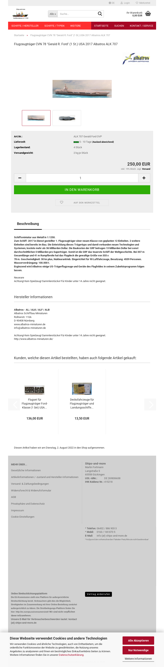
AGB (13, 497)
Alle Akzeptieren (138, 640)
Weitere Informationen (138, 658)
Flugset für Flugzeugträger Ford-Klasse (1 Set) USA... (35, 403)
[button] (112, 3)
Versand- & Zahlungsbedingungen (30, 483)
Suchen (119, 25)
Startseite (101, 25)
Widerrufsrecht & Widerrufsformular (31, 490)
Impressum (17, 510)
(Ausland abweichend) (103, 142)
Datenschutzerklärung (71, 654)
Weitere (75, 25)
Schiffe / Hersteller (24, 25)
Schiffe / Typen (54, 25)
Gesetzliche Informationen (26, 470)
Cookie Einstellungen (22, 516)
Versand (146, 169)
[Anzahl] (82, 177)
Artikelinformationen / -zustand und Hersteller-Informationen (44, 477)
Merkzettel (143, 3)
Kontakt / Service (141, 25)
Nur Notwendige (138, 650)
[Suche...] (52, 13)
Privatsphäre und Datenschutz (28, 503)
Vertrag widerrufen (98, 594)
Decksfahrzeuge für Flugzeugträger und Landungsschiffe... (82, 403)
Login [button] (125, 3)
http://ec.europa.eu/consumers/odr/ (32, 612)
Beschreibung (28, 224)
